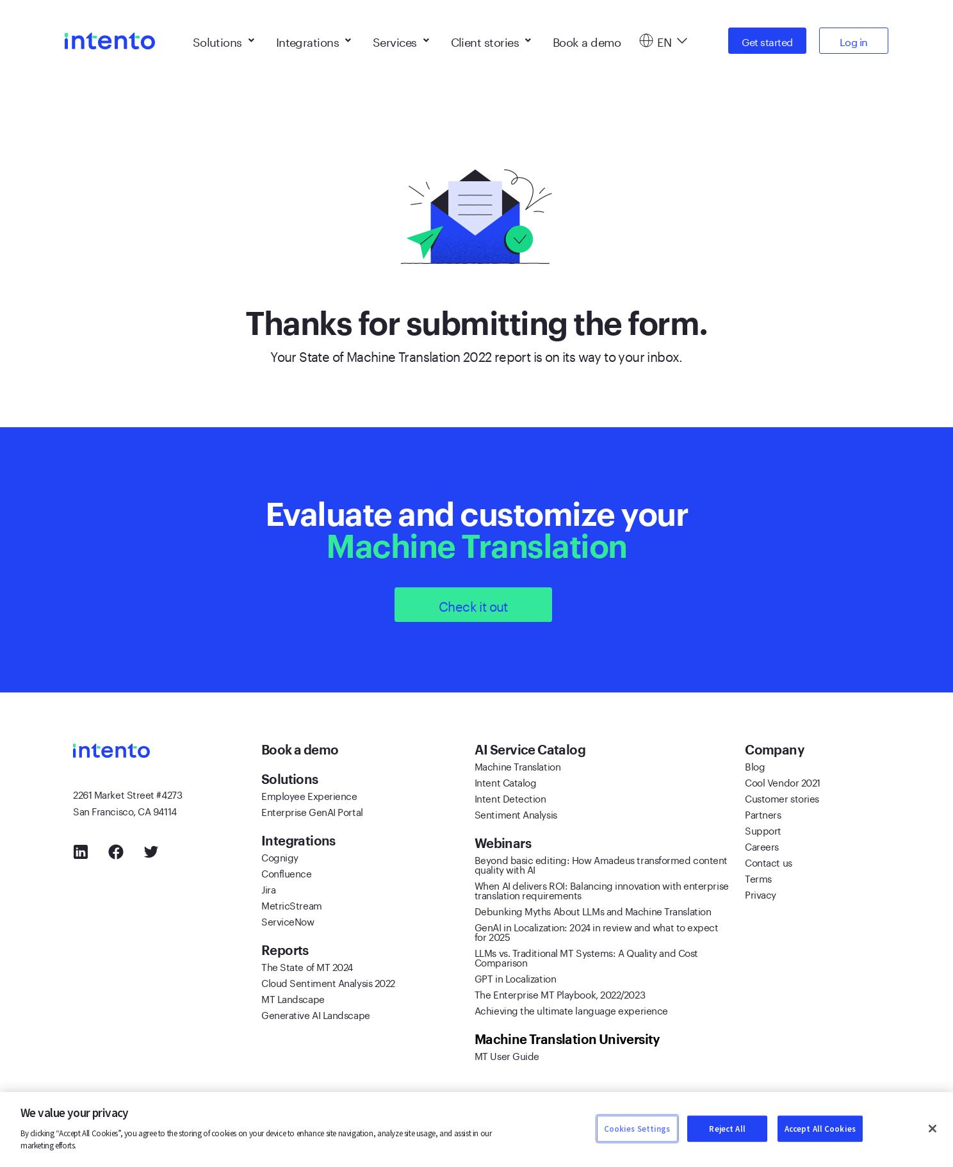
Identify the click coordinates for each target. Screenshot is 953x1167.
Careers (762, 845)
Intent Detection (510, 797)
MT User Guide (507, 1055)
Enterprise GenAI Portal (312, 811)
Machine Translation (517, 765)
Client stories (491, 38)
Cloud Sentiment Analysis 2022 (328, 982)
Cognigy (279, 856)
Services (400, 38)
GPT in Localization (515, 977)
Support (763, 829)
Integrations (313, 38)
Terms (758, 877)
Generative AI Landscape (315, 1014)
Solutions (223, 38)
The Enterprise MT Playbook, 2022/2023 (560, 993)
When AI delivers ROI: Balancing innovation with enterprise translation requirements (602, 889)
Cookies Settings (637, 1128)
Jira (268, 888)
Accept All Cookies (820, 1128)
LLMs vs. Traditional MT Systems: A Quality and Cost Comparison (586, 956)
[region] (476, 1129)
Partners (763, 813)
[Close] (932, 1128)
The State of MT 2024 (307, 966)
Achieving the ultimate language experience (571, 1009)
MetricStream (291, 904)
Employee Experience (309, 795)
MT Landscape (293, 998)
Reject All (727, 1128)
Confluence (286, 872)
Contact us (768, 861)
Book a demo (587, 38)
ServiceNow (287, 920)
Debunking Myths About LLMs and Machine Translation (593, 910)
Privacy (760, 893)
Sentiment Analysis (516, 813)
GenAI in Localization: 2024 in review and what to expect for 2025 (597, 930)
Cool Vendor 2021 (782, 781)
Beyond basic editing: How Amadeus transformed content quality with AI (601, 863)
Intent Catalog (506, 781)
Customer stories (782, 797)
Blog (755, 765)
